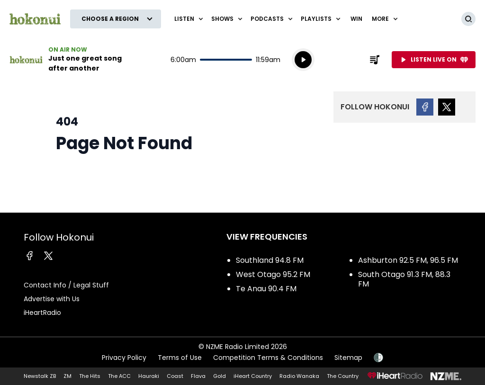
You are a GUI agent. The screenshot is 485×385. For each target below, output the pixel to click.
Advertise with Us (52, 299)
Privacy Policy (124, 357)
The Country (343, 376)
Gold (219, 376)
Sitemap (348, 357)
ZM (67, 376)
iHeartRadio (42, 312)
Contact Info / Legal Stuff (66, 285)
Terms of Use (180, 357)
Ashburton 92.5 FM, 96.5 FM (408, 260)
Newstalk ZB (40, 376)
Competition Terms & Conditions (268, 357)
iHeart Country (253, 376)
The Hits (89, 376)
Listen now (70, 59)
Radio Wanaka (299, 376)
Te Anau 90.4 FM (266, 288)
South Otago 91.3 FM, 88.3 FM (404, 279)
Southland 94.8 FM (270, 260)
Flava (198, 376)
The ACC (119, 376)
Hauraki (148, 376)
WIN (356, 19)
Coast (175, 376)
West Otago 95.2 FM (273, 274)
